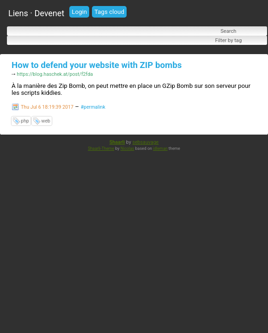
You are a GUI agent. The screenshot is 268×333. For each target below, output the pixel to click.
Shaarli (117, 143)
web (45, 122)
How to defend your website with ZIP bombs (97, 65)
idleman (160, 149)
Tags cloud (109, 11)
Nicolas (127, 149)
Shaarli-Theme (101, 149)
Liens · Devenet (36, 13)
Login (79, 11)
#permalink (92, 108)
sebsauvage (145, 143)
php (25, 122)
